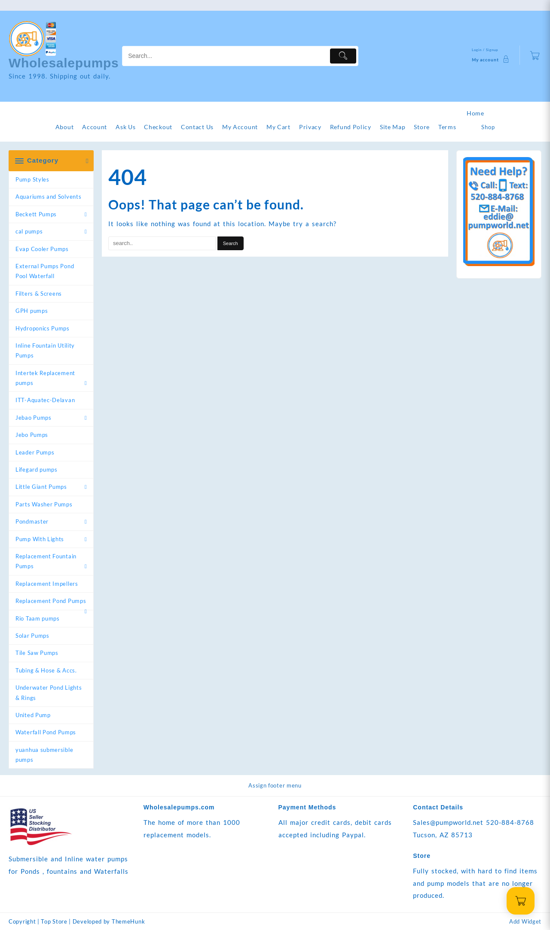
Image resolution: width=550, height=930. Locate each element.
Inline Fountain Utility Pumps (45, 350)
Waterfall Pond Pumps (45, 732)
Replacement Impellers (46, 583)
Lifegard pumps (36, 469)
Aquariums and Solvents (48, 196)
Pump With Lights (39, 539)
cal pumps (29, 231)
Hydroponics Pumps (42, 328)
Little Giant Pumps (41, 486)
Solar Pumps (32, 635)
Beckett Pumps (36, 214)
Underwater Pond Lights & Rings (48, 692)
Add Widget (525, 921)
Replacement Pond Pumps (50, 600)
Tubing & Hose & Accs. (46, 670)
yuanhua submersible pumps (44, 754)
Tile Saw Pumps (36, 652)
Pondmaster (32, 521)
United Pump (33, 715)
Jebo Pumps (31, 434)
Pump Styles (32, 179)
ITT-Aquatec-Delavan (45, 400)
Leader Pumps (34, 452)
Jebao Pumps (33, 417)
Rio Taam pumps (37, 618)
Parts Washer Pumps (44, 504)
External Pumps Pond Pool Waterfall (44, 271)
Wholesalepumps (64, 63)
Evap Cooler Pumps (42, 248)
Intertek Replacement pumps (45, 378)
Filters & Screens (38, 293)
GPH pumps (31, 310)
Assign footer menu (275, 785)
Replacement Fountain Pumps (45, 561)
